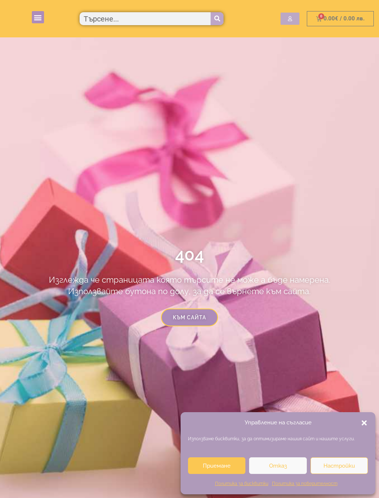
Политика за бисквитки (241, 483)
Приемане (217, 465)
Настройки (339, 465)
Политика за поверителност (305, 483)
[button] (364, 423)
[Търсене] (217, 18)
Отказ (278, 465)
